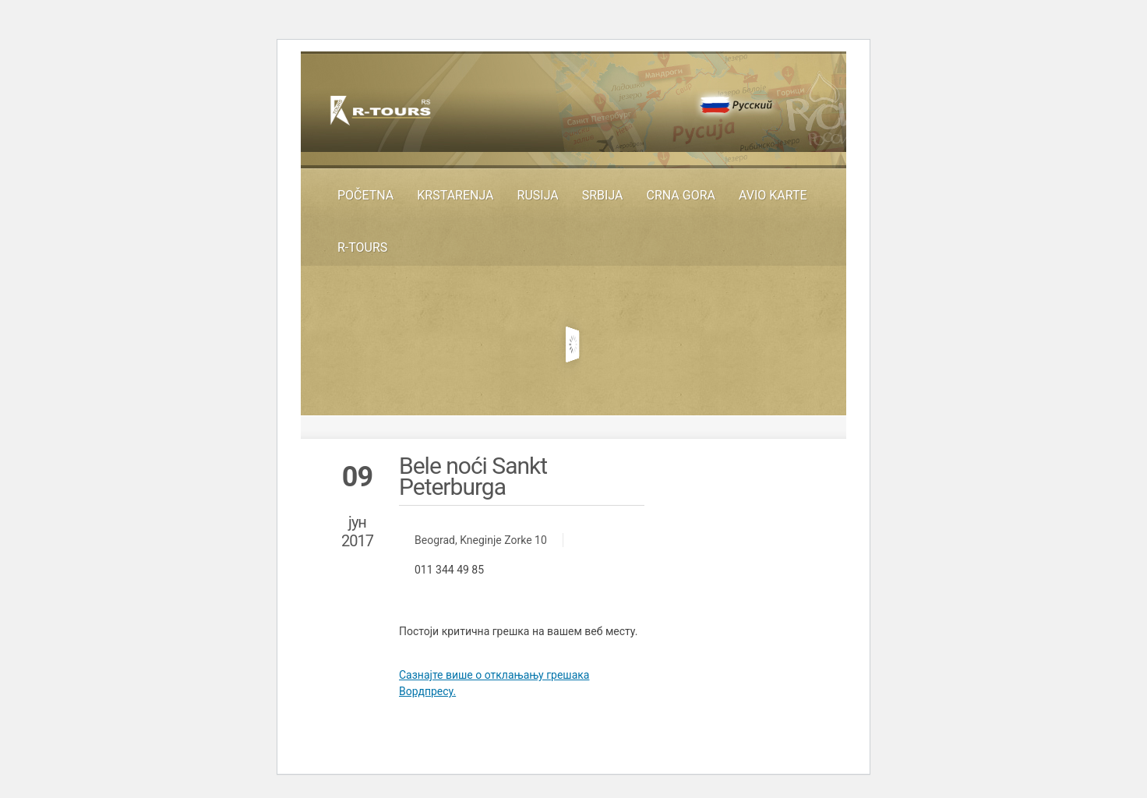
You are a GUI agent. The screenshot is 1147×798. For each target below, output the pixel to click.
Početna (365, 195)
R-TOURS (362, 247)
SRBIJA (602, 195)
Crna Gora (681, 195)
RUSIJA (538, 195)
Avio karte (773, 195)
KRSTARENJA (455, 195)
